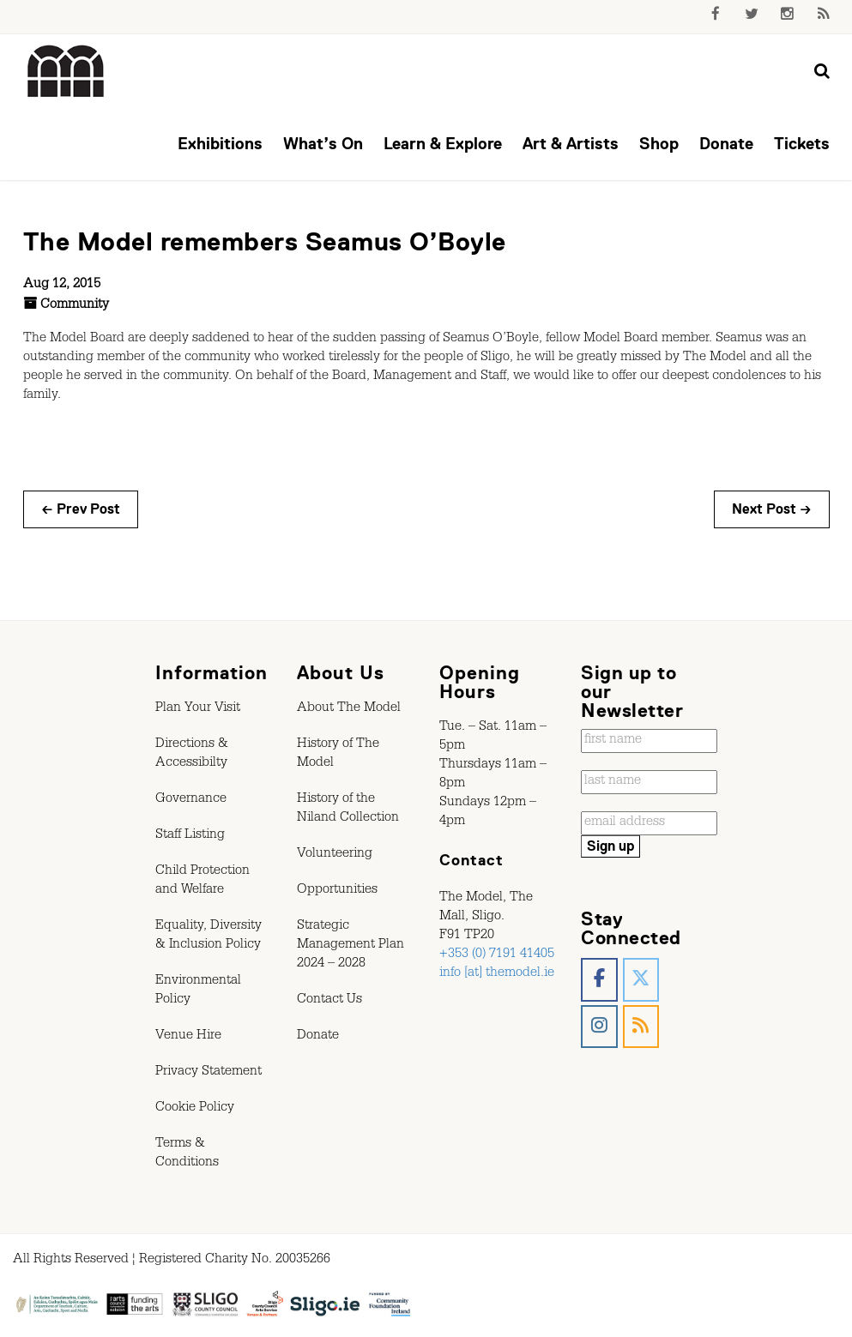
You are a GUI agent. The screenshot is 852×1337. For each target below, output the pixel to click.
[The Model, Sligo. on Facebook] (599, 980)
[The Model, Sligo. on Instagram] (599, 1027)
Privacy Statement (208, 1073)
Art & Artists (571, 144)
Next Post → (772, 509)
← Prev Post (80, 509)
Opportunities (337, 891)
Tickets (802, 144)
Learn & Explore (443, 144)
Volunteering (334, 855)
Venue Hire (188, 1037)
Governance (191, 800)
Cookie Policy (194, 1109)
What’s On (323, 144)
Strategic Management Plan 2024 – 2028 (350, 946)
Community (74, 306)
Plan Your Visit (197, 709)
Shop (659, 144)
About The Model (349, 709)
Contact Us (329, 1001)
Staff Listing (190, 836)
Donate (726, 144)
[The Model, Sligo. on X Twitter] (641, 980)
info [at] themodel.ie (496, 974)
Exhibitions (220, 144)
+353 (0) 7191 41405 (496, 955)
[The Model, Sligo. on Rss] (641, 1027)
